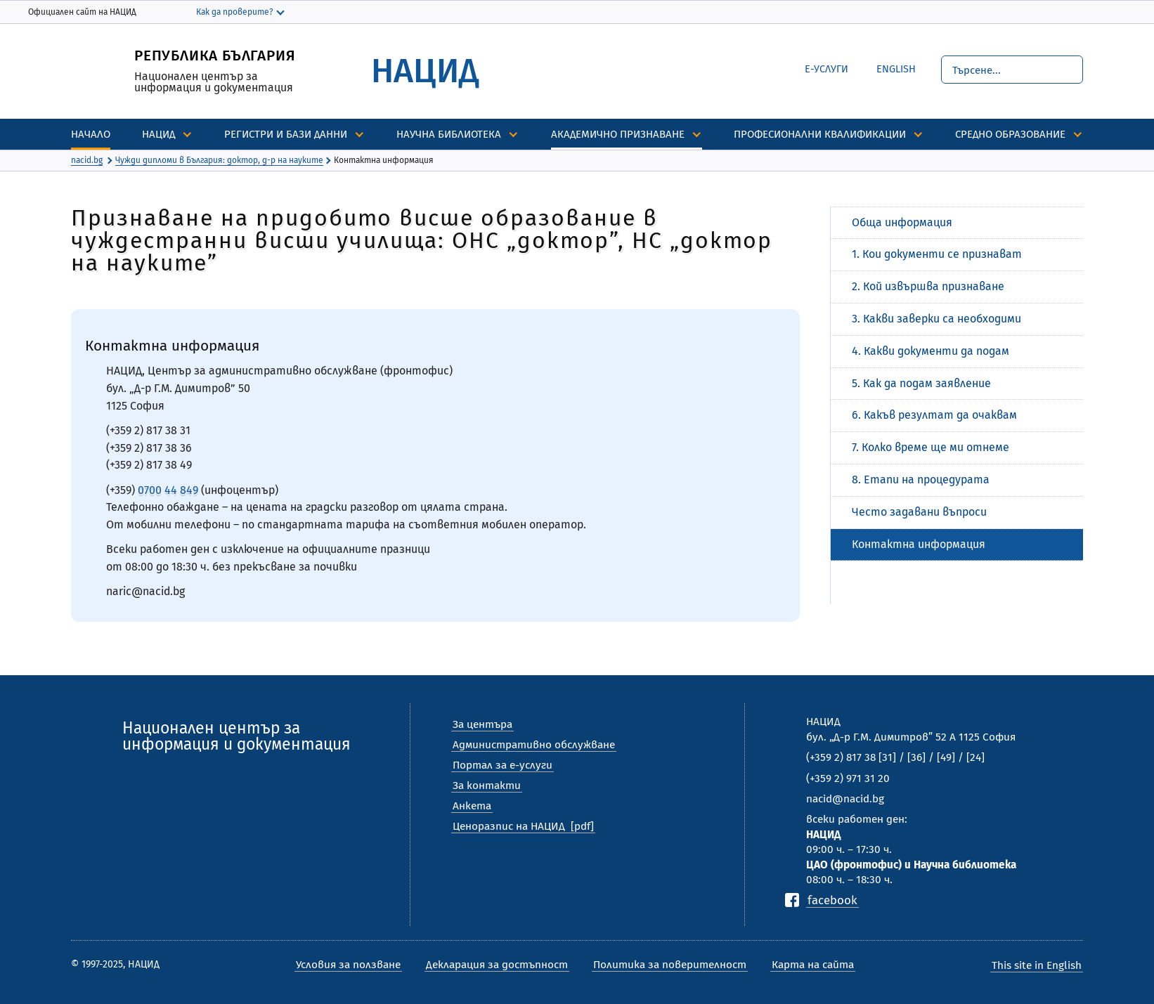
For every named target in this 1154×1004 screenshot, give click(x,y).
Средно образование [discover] (1010, 134)
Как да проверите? (234, 12)
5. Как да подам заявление (921, 383)
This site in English (1037, 965)
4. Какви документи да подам (930, 351)
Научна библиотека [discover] (448, 134)
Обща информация (902, 222)
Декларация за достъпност (497, 964)
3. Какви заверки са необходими (936, 318)
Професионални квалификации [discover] (820, 134)
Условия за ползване (348, 964)
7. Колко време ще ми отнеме (930, 447)
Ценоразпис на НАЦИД (509, 826)
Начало (90, 134)
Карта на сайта (813, 964)
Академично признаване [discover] (618, 134)
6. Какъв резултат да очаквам (934, 415)
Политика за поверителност (669, 964)
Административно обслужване (534, 744)
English (885, 67)
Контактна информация (918, 544)
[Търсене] (1012, 69)
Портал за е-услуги (502, 765)
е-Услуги (826, 69)
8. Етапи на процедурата (921, 479)
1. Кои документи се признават (937, 254)
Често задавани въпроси (919, 512)
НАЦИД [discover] (158, 134)
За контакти (487, 785)
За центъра (482, 724)
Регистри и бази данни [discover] (285, 134)
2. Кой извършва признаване (928, 286)
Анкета (472, 806)
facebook (832, 900)
